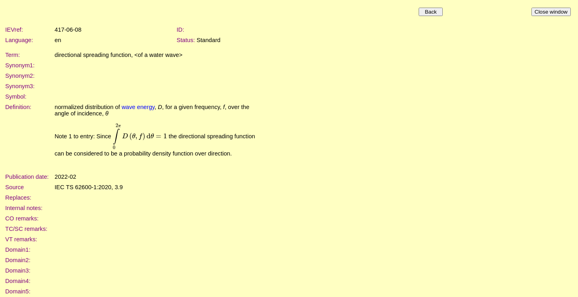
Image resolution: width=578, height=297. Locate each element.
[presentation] (140, 136)
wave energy (138, 107)
